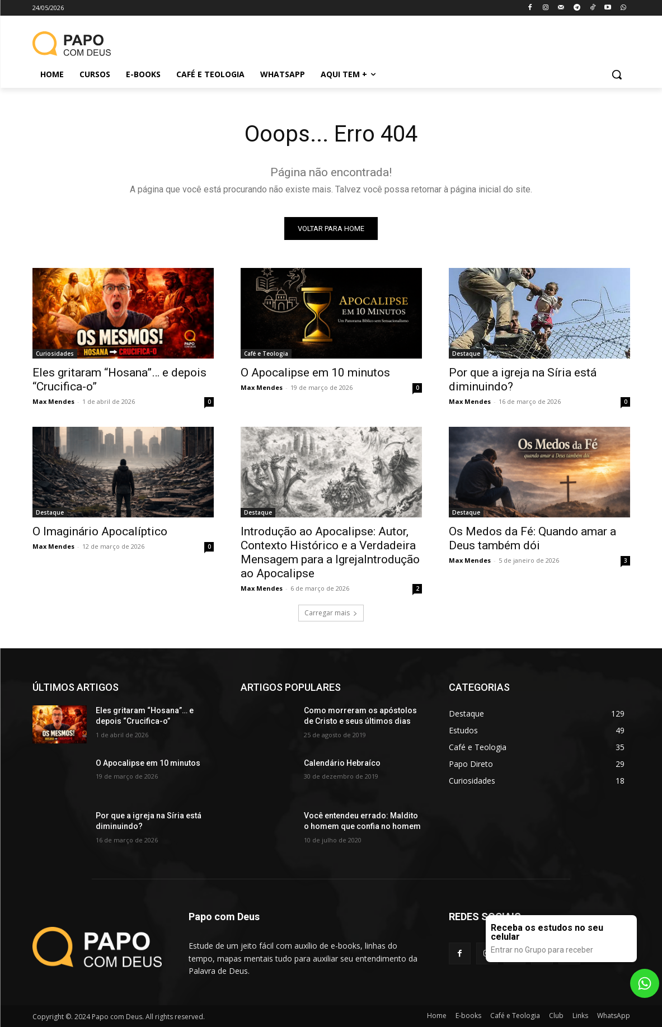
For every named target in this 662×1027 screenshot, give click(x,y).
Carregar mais (331, 613)
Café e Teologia (266, 353)
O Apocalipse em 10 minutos (315, 372)
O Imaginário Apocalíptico (99, 531)
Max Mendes (53, 401)
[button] (616, 74)
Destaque (466, 353)
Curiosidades (55, 353)
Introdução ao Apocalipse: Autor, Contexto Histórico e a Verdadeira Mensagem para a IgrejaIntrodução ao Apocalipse (330, 552)
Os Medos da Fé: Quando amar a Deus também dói (532, 538)
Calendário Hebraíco (342, 763)
